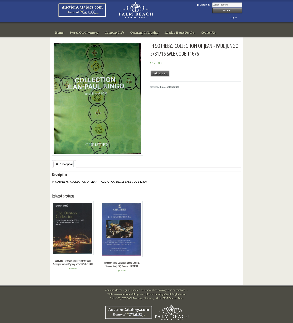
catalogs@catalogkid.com (170, 294)
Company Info (114, 32)
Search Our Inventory (84, 32)
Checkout (205, 5)
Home (59, 32)
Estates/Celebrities (169, 87)
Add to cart (160, 73)
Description (66, 164)
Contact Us (208, 32)
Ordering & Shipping (144, 32)
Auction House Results (180, 32)
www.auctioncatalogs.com (129, 294)
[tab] (64, 164)
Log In (234, 17)
